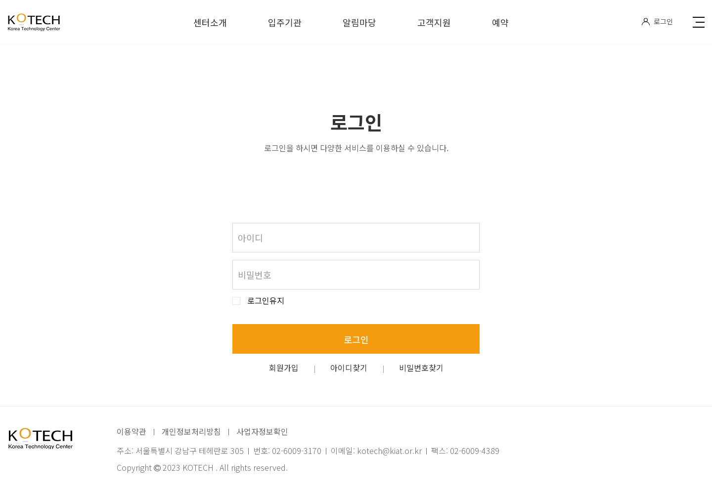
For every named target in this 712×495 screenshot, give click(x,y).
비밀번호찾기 (421, 367)
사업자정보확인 (262, 431)
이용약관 (131, 431)
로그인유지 (265, 300)
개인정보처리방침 (191, 431)
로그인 (657, 21)
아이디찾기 (348, 367)
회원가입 (284, 367)
